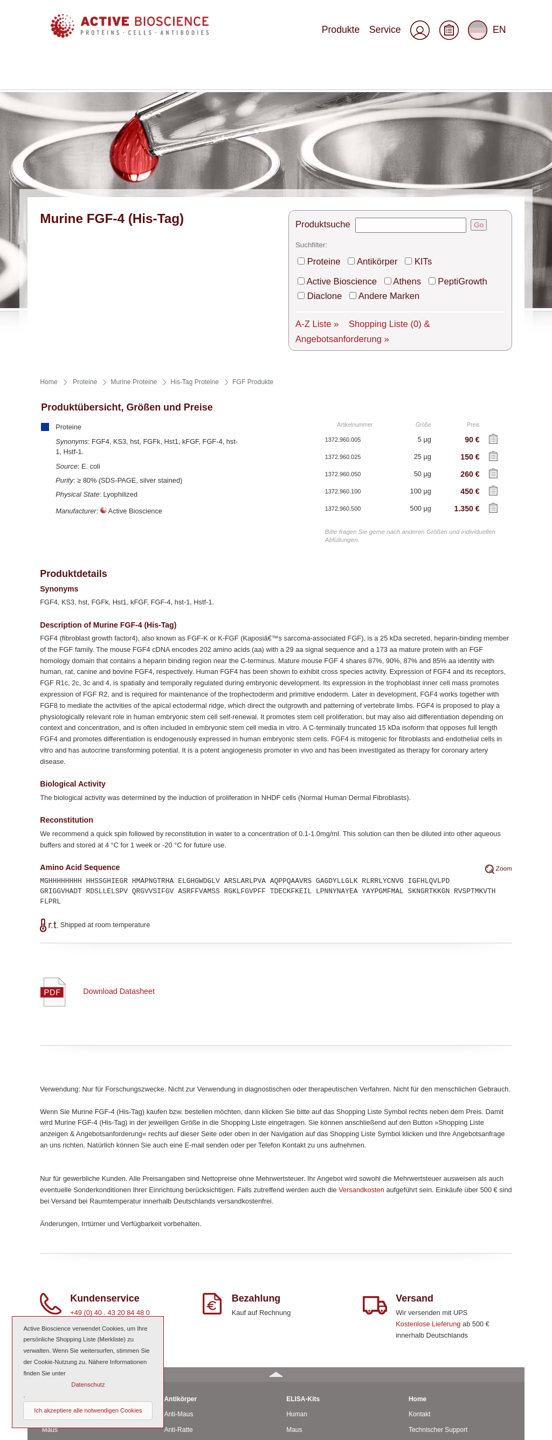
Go (466, 110)
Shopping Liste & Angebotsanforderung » (404, 195)
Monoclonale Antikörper (197, 1315)
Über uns (422, 1331)
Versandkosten (361, 1044)
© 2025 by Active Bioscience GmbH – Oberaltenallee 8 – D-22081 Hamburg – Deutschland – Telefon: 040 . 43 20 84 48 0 (201, 1427)
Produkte (355, 34)
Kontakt (420, 1269)
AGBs (417, 1362)
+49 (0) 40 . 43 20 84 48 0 (110, 1168)
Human (52, 1269)
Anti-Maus (178, 1269)
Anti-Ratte (178, 1284)
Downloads (424, 1347)
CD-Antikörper (184, 1300)
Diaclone (479, 159)
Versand (420, 1300)
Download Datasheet (118, 845)
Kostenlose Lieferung (428, 1178)
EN (488, 34)
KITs (401, 142)
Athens (386, 159)
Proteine (320, 142)
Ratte (50, 1300)
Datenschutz (427, 1393)
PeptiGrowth (432, 159)
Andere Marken (330, 170)
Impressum (424, 1377)
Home (417, 1253)
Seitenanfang (495, 1427)
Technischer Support (438, 1284)
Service (392, 34)
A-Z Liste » (312, 195)
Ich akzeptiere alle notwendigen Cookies (88, 1410)
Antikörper (363, 142)
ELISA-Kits (303, 1253)
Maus (50, 1284)
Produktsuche (316, 110)
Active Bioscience (333, 159)
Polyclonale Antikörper (196, 1331)
